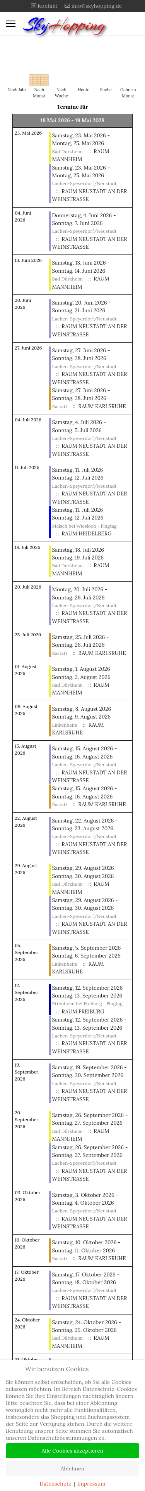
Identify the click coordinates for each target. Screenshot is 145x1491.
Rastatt (59, 406)
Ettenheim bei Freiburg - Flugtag (87, 1003)
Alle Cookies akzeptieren (73, 1450)
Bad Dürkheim (67, 151)
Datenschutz (55, 1483)
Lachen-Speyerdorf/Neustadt (84, 183)
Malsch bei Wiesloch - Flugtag (84, 526)
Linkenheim (65, 725)
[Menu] (10, 23)
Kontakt (48, 5)
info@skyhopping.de (97, 5)
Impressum (91, 1483)
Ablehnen (72, 1468)
